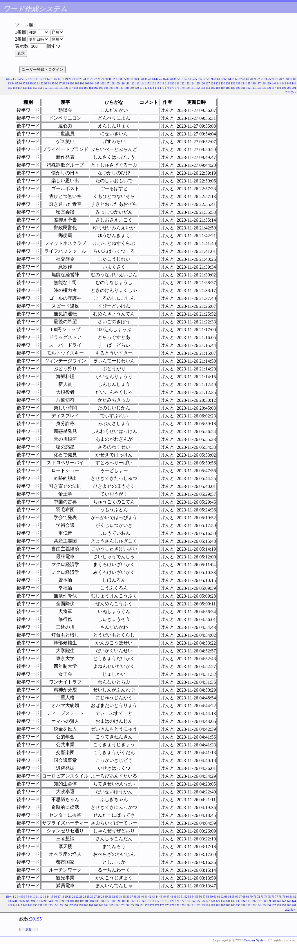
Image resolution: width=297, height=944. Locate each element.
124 (192, 83)
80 (287, 79)
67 (240, 79)
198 (279, 87)
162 (96, 87)
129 (218, 83)
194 (258, 87)
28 (98, 79)
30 (106, 79)
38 (135, 79)
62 (222, 79)
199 (284, 87)
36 (127, 79)
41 (146, 79)
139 (269, 83)
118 (162, 83)
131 (228, 83)
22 (77, 79)
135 (248, 83)
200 (289, 87)
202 (287, 92)
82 (294, 79)
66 (236, 79)
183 (202, 87)
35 (124, 79)
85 (16, 83)
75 (269, 79)
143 (289, 83)
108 (112, 83)
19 (66, 79)
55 (196, 79)
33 (117, 79)
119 (167, 83)
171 (142, 87)
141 (279, 83)
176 (167, 87)
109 (117, 83)
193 (253, 87)
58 (207, 79)
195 (263, 87)
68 (243, 79)
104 (92, 83)
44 (156, 79)
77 (276, 79)
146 (15, 87)
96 (56, 83)
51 (182, 79)
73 (262, 79)
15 (51, 79)
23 (80, 79)
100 (72, 83)
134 (243, 83)
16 (55, 79)
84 (13, 83)
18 (62, 79)
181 (192, 87)
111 (127, 83)
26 (91, 79)
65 (233, 79)
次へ (293, 92)
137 (258, 83)
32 (113, 79)
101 (77, 83)
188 (228, 87)
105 (97, 83)
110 (122, 83)
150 (35, 87)
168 (126, 87)
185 (213, 87)
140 (273, 83)
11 (37, 79)
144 (294, 83)
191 (243, 87)
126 (202, 83)
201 (294, 87)
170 (137, 87)
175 (162, 87)
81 (291, 79)
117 (157, 83)
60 (214, 79)
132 (233, 83)
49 (175, 79)
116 (152, 83)
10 (33, 79)
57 (204, 79)
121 (177, 83)
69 (247, 79)
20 (69, 79)
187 (223, 87)
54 (193, 79)
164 (106, 87)
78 (280, 79)
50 (178, 79)
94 (49, 83)
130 (223, 83)
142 (284, 83)
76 (272, 79)
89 (31, 83)
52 (185, 79)
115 (147, 83)
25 (88, 79)
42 (149, 79)
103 (87, 83)
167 (121, 87)
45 (160, 79)
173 (152, 87)
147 (20, 87)
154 (55, 87)
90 (34, 83)
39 (138, 79)
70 (251, 79)
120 (172, 83)
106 (102, 83)
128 (213, 83)
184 (208, 87)
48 (171, 79)
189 (233, 87)
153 (50, 87)
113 (137, 83)
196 (269, 87)
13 (44, 79)
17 (59, 79)
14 (48, 79)
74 (265, 79)
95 (52, 83)
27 (95, 79)
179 (182, 87)
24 (84, 79)
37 (131, 79)
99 (67, 83)
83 (9, 83)
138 (263, 83)
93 (45, 83)
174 (157, 87)
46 (164, 79)
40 (142, 79)
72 (258, 79)
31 (109, 79)
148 (25, 87)
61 (218, 79)
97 (60, 83)
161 (91, 87)
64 (229, 79)
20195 (36, 918)
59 (211, 79)
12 (40, 79)
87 (23, 83)
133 (238, 83)
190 (238, 87)
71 (254, 79)
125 (197, 83)
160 (86, 87)
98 (63, 83)
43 (153, 79)
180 (187, 87)
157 (70, 87)
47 (167, 79)
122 (182, 83)
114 (142, 83)
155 (60, 87)
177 (172, 87)
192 (248, 87)
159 (81, 87)
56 (200, 79)
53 (189, 79)
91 (38, 83)
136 (253, 83)
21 (73, 79)
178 (177, 87)
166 (116, 87)
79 (283, 79)
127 (208, 83)
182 (197, 87)
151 (40, 87)
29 (102, 79)
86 (20, 83)
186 (218, 87)
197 (273, 87)
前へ (9, 79)
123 (187, 83)
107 (107, 83)
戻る (28, 929)
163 (101, 87)
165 (111, 87)
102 (82, 83)
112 (132, 83)
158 (76, 87)
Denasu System (254, 940)
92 (42, 83)
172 (147, 87)
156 (66, 87)
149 (30, 87)
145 (10, 87)
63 (225, 79)
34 (120, 79)
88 (27, 83)
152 (45, 87)
